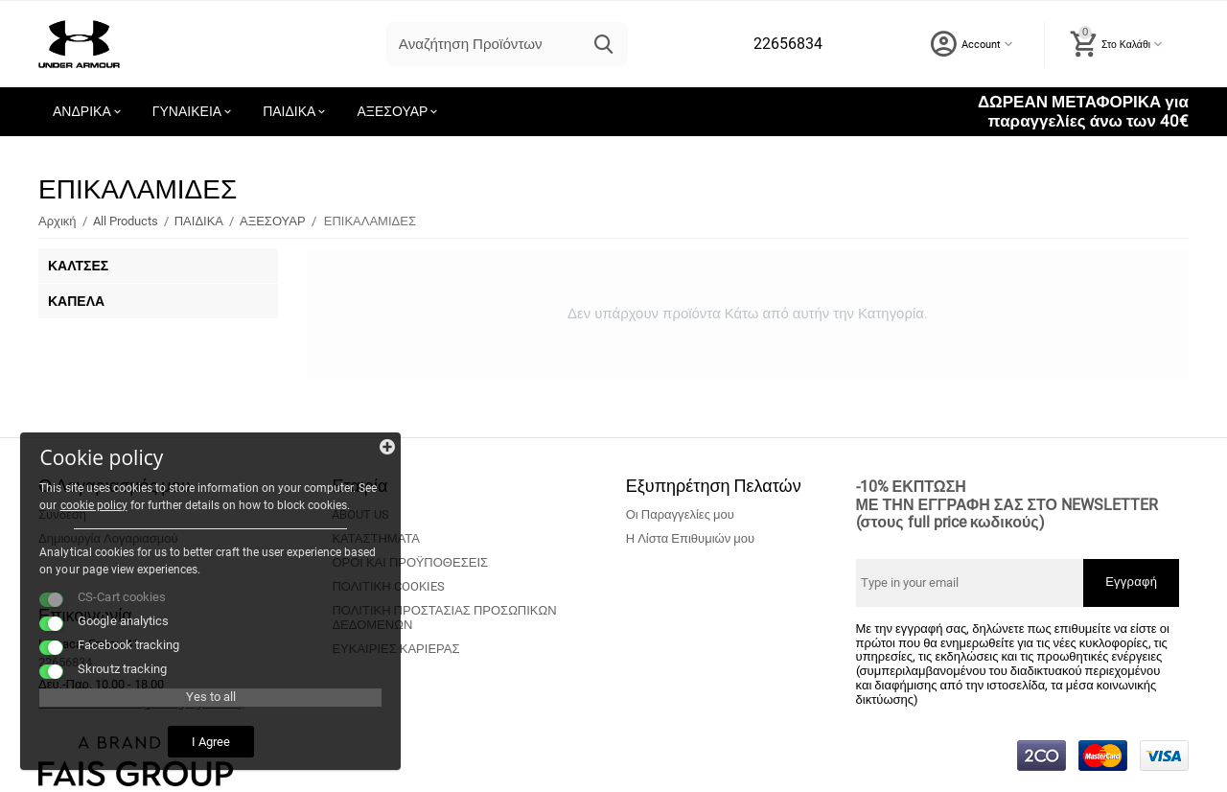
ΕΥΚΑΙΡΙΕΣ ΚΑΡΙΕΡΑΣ (395, 648)
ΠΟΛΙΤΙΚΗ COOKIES (388, 586)
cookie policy (81, 462)
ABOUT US (360, 514)
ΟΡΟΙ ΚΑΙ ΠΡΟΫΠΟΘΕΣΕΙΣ (410, 562)
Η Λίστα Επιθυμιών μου (690, 538)
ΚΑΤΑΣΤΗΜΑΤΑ (376, 538)
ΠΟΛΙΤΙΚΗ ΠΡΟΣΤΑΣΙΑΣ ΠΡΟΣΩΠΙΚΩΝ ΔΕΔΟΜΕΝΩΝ (444, 617)
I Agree (148, 733)
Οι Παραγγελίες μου (680, 514)
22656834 (787, 44)
